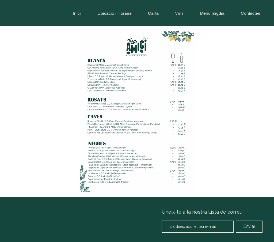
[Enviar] (249, 227)
